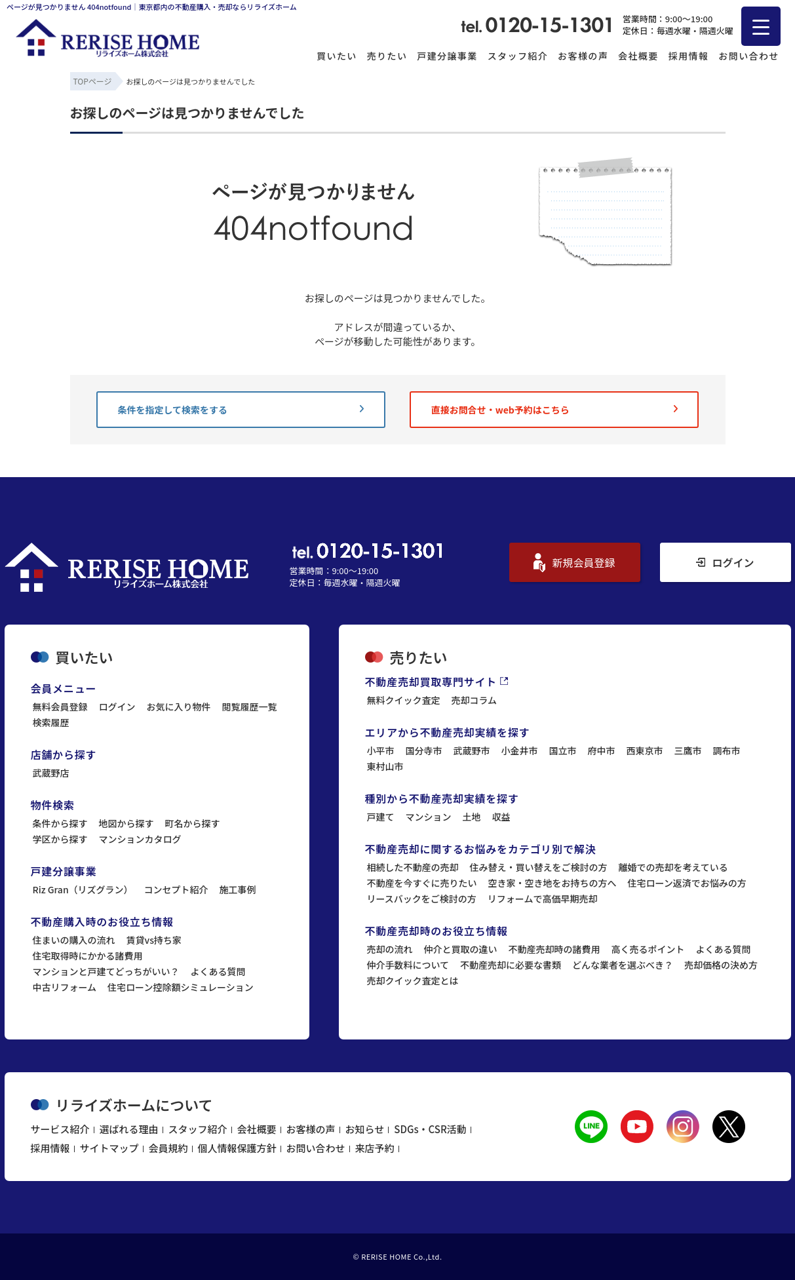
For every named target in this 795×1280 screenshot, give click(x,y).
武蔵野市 (472, 750)
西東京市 (645, 750)
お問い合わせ (748, 55)
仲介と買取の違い (460, 949)
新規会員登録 (574, 562)
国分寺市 (424, 750)
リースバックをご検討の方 (421, 898)
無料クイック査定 (403, 700)
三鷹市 (688, 750)
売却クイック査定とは (413, 980)
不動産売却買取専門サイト (437, 681)
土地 (472, 816)
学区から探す (60, 838)
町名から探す (192, 823)
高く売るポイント (648, 949)
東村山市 (385, 766)
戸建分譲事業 (447, 55)
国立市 (563, 750)
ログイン (725, 562)
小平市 (381, 750)
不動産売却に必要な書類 (510, 964)
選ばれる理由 (129, 1129)
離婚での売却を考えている (673, 867)
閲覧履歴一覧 (249, 706)
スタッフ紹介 (518, 55)
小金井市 (519, 750)
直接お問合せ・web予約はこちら (554, 409)
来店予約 (375, 1148)
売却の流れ (390, 949)
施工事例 (238, 889)
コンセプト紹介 (176, 889)
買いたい (337, 55)
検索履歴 (51, 722)
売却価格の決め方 (721, 964)
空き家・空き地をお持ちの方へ (552, 882)
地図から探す (126, 823)
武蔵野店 (51, 772)
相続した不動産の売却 (413, 867)
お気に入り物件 (179, 706)
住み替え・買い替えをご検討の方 (539, 867)
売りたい (387, 55)
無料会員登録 (60, 706)
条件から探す (60, 823)
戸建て (381, 816)
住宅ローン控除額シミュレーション (180, 987)
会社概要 (638, 55)
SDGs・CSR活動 (430, 1129)
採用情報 (689, 55)
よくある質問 (218, 971)
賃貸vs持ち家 (154, 939)
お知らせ (365, 1129)
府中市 (601, 750)
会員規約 (168, 1148)
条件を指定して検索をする (240, 409)
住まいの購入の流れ (74, 939)
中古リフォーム (65, 987)
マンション (429, 816)
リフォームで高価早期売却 (543, 898)
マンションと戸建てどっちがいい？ (106, 971)
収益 (501, 816)
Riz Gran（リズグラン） (83, 889)
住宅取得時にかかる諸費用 (88, 955)
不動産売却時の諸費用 (554, 949)
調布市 (727, 750)
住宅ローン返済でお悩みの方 (687, 882)
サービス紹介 (60, 1129)
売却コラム (474, 700)
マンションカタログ (140, 838)
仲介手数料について (408, 964)
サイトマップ (109, 1148)
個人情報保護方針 (237, 1148)
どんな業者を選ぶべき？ (622, 964)
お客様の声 (583, 55)
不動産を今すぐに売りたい (422, 882)
